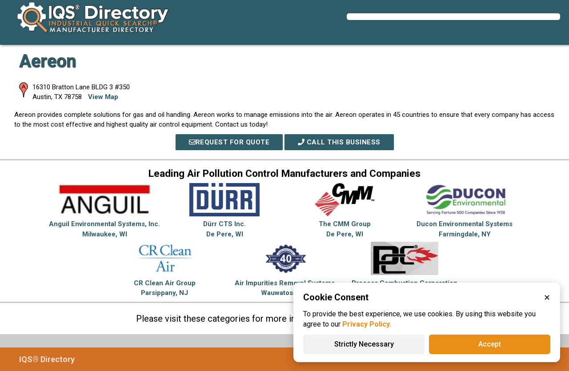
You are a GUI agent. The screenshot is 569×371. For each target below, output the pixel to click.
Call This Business (339, 142)
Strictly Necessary (364, 344)
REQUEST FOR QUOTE (229, 142)
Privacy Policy (366, 324)
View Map (103, 97)
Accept (489, 344)
